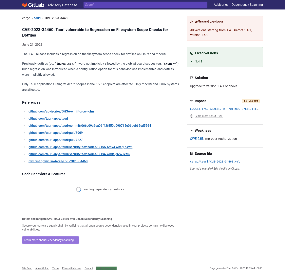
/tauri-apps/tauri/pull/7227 (55, 140)
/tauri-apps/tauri (48, 118)
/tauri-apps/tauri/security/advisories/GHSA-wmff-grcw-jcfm (79, 154)
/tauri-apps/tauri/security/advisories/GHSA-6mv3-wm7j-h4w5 (80, 147)
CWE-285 (196, 139)
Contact (89, 268)
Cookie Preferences (106, 268)
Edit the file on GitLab (226, 168)
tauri (37, 18)
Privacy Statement (71, 268)
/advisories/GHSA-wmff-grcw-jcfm (61, 111)
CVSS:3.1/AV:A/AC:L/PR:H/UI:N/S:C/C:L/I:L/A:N (226, 109)
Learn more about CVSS (209, 116)
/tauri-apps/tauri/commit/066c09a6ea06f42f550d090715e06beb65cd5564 (89, 126)
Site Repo (27, 268)
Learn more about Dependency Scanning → (50, 240)
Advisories (221, 5)
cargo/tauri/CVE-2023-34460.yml (215, 161)
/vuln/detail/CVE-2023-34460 (57, 161)
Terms (55, 268)
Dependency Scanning (247, 5)
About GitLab (42, 268)
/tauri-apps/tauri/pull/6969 (55, 133)
